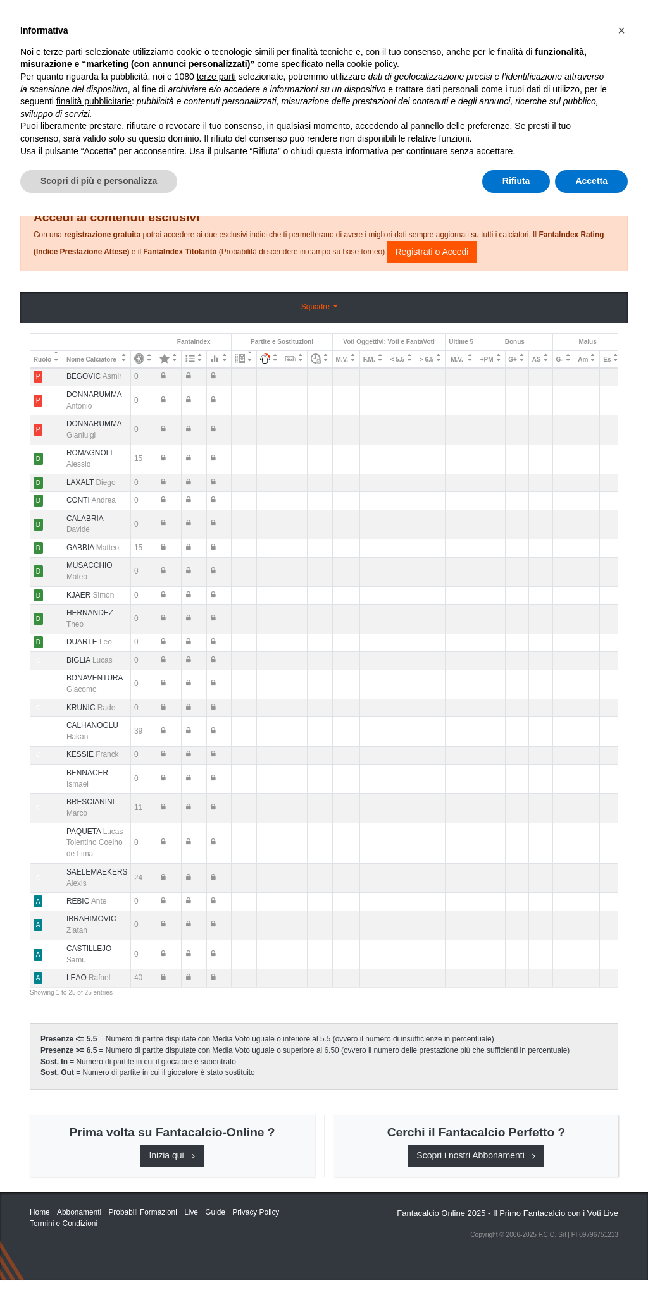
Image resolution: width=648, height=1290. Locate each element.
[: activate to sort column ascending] (143, 359)
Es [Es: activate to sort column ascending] (607, 359)
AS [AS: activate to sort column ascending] (536, 359)
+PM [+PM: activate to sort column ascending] (487, 359)
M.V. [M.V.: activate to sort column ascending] (341, 359)
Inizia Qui (349, 20)
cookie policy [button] (372, 1139)
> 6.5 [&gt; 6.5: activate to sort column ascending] (427, 359)
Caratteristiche (497, 20)
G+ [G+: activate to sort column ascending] (512, 359)
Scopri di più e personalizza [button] (98, 1255)
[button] (621, 1105)
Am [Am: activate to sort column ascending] (583, 359)
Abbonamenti (413, 20)
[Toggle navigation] (561, 20)
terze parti (216, 1151)
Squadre (316, 306)
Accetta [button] (591, 1255)
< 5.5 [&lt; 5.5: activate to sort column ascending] (397, 359)
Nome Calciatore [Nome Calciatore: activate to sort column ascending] (91, 359)
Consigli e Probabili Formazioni (378, 172)
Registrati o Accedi (431, 252)
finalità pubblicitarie (94, 1175)
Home (41, 51)
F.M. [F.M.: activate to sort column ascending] (369, 359)
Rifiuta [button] (516, 1255)
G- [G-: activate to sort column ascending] (559, 359)
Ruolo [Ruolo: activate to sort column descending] (42, 359)
